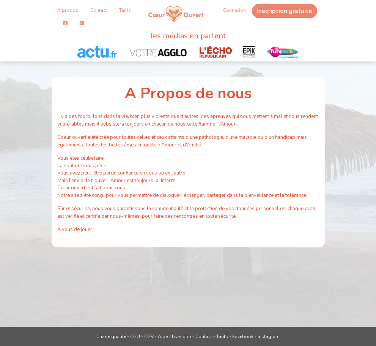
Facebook (242, 336)
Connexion (234, 10)
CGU (135, 336)
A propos (67, 10)
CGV (149, 336)
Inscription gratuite (284, 11)
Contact (98, 10)
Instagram (269, 336)
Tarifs (125, 10)
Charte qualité (111, 336)
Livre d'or (181, 336)
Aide (163, 336)
